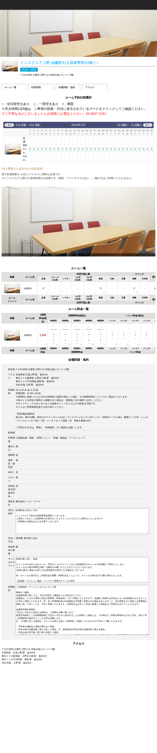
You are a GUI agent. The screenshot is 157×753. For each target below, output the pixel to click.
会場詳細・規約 (66, 87)
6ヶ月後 (122, 125)
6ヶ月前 (35, 125)
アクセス (90, 87)
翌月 (147, 125)
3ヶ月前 (22, 125)
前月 (10, 125)
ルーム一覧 (10, 87)
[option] (78, 221)
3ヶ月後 (135, 125)
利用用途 (36, 87)
